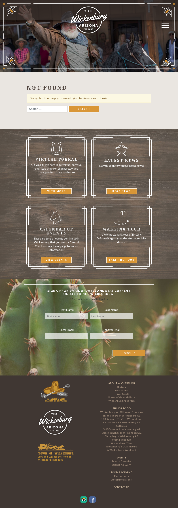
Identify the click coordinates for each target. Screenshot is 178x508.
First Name (67, 309)
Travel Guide (121, 393)
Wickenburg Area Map (121, 400)
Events (121, 457)
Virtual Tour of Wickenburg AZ (121, 422)
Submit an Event (122, 464)
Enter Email (67, 329)
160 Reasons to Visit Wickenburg (121, 419)
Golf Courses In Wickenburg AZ (122, 429)
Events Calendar (121, 461)
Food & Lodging (121, 472)
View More (56, 191)
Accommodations (121, 479)
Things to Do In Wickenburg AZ (122, 415)
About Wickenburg (121, 383)
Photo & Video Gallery (121, 397)
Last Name (111, 309)
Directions (121, 390)
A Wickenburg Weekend (121, 450)
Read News (121, 191)
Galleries (121, 425)
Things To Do (122, 408)
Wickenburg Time (121, 443)
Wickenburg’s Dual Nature (121, 446)
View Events (56, 259)
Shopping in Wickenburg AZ (121, 436)
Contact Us (122, 487)
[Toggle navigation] (165, 26)
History (121, 387)
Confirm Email (111, 329)
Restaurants (121, 476)
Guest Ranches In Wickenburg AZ (121, 432)
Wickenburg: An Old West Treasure (121, 412)
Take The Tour (121, 259)
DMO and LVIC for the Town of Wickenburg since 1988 (54, 458)
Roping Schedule (121, 439)
